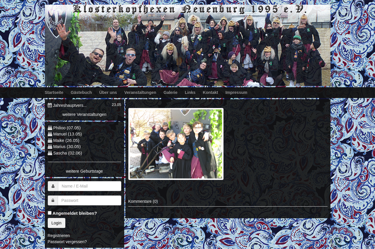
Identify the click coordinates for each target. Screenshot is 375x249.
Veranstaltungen (140, 92)
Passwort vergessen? (67, 241)
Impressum (236, 92)
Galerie (170, 92)
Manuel (60, 134)
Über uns (108, 92)
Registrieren (59, 235)
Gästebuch (81, 92)
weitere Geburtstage (84, 171)
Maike (58, 140)
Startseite (54, 92)
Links (190, 92)
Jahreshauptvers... (70, 105)
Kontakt (210, 92)
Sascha (60, 153)
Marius (59, 146)
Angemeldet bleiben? (72, 213)
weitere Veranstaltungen (84, 114)
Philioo (59, 128)
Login (57, 223)
